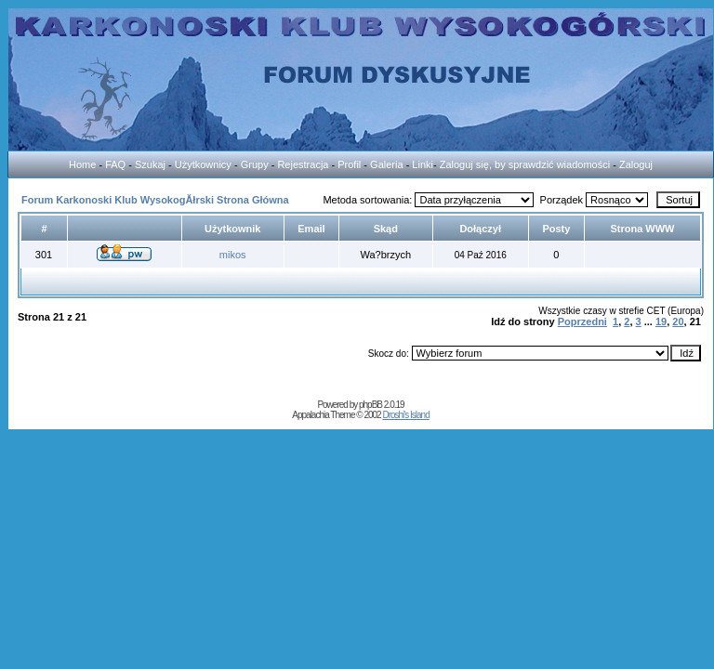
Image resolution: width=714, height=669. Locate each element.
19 (661, 321)
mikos (232, 254)
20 (677, 321)
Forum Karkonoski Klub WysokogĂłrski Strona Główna (155, 199)
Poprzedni (582, 321)
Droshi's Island (405, 415)
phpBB (370, 405)
